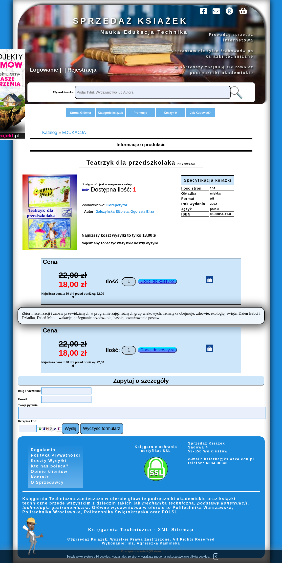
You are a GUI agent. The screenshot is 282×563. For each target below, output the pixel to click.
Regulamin (43, 450)
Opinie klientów (49, 471)
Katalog (49, 132)
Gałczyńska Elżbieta (112, 212)
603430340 (216, 463)
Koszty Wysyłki (48, 461)
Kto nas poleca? (50, 466)
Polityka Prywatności (55, 455)
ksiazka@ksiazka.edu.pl (229, 459)
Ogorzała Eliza (142, 212)
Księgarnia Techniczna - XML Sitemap (141, 529)
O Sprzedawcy (47, 482)
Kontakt (40, 477)
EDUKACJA (74, 132)
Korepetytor (116, 205)
